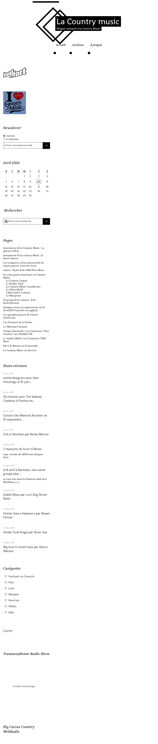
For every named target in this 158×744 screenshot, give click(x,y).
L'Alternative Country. (18, 292)
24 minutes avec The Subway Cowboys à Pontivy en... (22, 399)
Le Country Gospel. (17, 280)
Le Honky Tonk (14, 283)
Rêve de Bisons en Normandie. (20, 345)
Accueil (60, 45)
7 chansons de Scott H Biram (22, 449)
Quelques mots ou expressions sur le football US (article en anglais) (24, 309)
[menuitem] (61, 47)
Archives (78, 45)
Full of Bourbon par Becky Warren (26, 434)
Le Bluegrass (13, 295)
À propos (96, 45)
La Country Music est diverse (20, 350)
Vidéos (12, 606)
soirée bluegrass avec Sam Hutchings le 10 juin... (21, 380)
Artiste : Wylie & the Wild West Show (23, 270)
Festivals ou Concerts (21, 576)
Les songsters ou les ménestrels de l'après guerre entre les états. (23, 264)
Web (11, 612)
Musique (13, 594)
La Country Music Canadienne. (23, 286)
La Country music (88, 21)
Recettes (13, 600)
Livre (11, 588)
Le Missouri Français (15, 326)
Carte (7, 630)
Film (11, 582)
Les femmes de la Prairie (17, 322)
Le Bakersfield (14, 289)
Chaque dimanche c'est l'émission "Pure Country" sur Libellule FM (26, 333)
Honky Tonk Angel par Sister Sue (25, 532)
